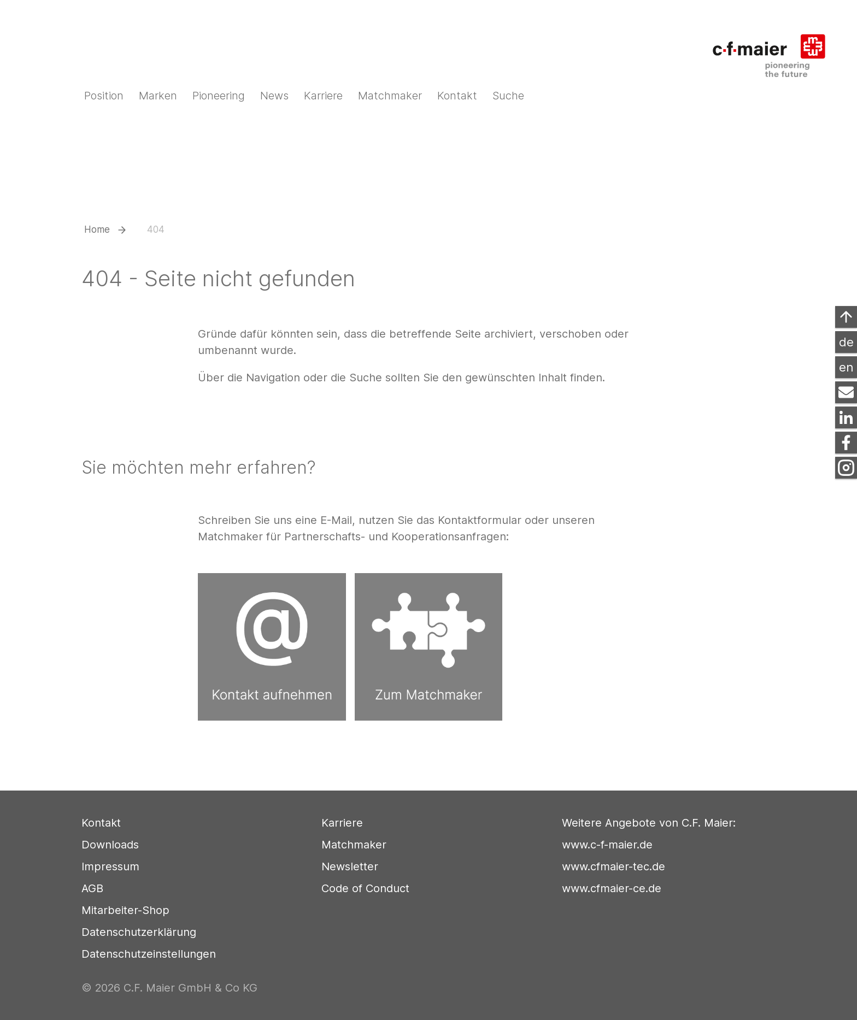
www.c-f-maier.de (607, 844)
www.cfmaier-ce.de (611, 888)
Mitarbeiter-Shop (125, 910)
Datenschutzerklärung (138, 932)
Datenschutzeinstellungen (148, 953)
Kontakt (101, 822)
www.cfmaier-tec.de (613, 866)
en (846, 367)
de (846, 342)
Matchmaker (353, 844)
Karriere (342, 822)
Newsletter (349, 866)
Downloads (110, 844)
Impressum (110, 866)
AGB (92, 888)
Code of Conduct (365, 888)
